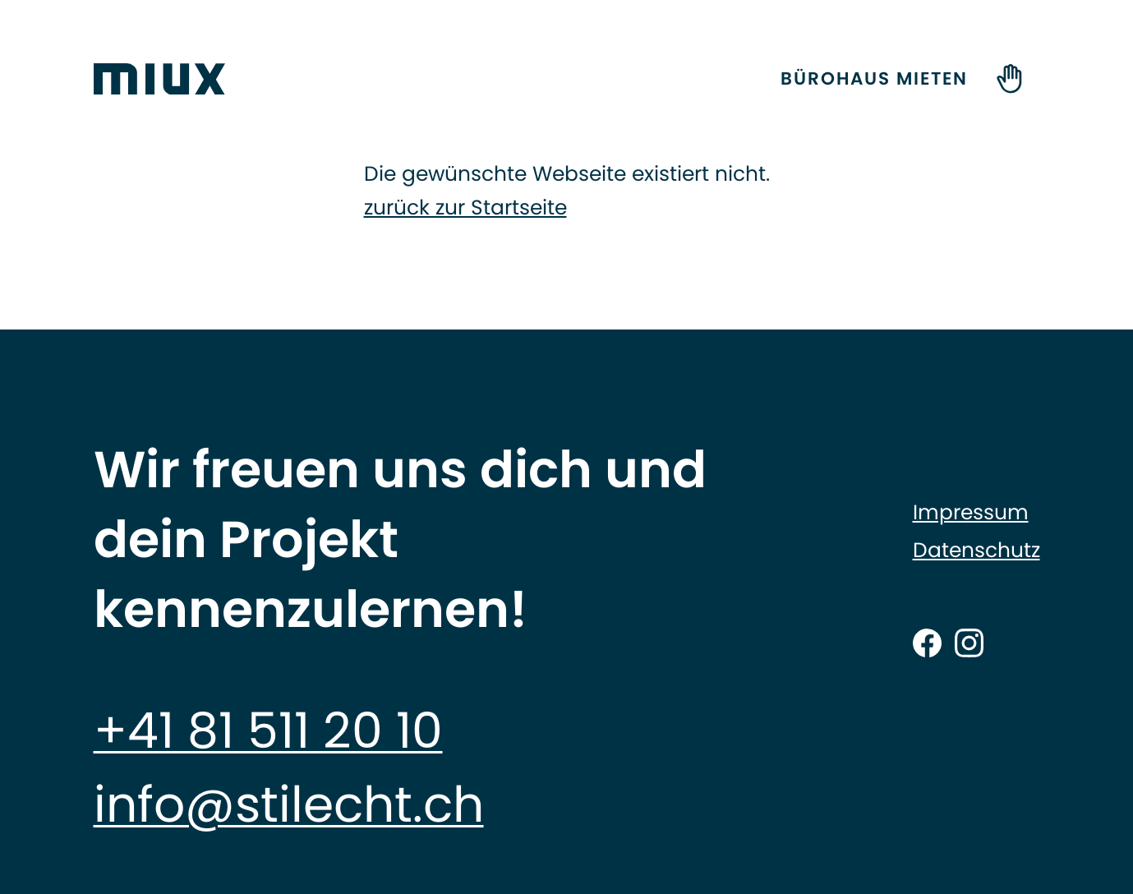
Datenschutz (976, 550)
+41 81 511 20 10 (268, 730)
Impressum (971, 512)
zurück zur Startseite (465, 207)
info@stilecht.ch (289, 804)
